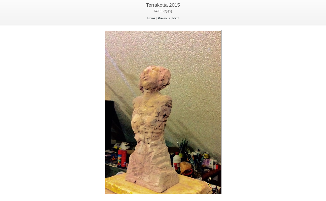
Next (175, 18)
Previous (164, 18)
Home (151, 18)
